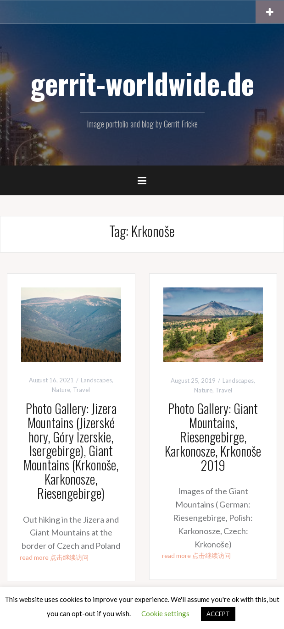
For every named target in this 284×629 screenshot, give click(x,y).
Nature (61, 389)
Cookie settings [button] (165, 613)
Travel (81, 389)
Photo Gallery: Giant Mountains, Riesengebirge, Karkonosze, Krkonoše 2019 (213, 436)
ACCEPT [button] (218, 614)
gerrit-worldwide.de (142, 83)
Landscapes (96, 380)
